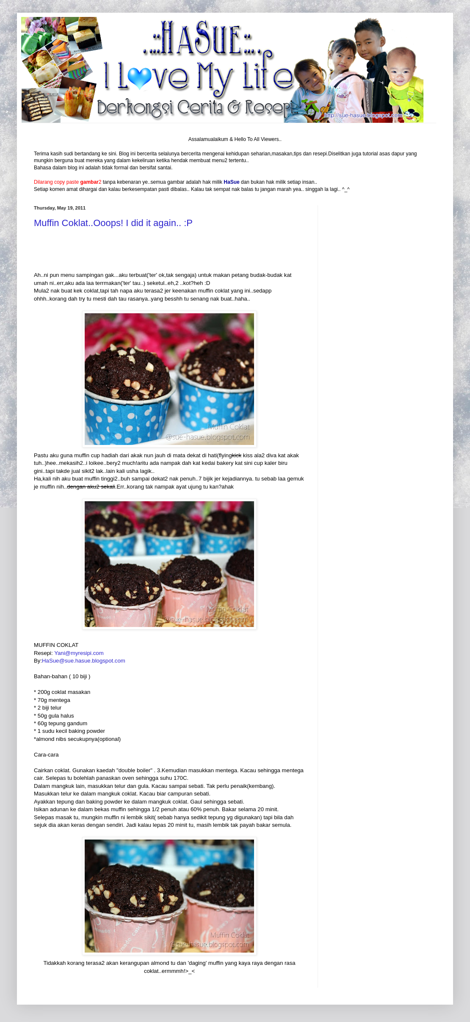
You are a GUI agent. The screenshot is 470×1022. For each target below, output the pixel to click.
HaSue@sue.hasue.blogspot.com (83, 660)
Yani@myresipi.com (78, 653)
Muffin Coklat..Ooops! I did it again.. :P (113, 223)
